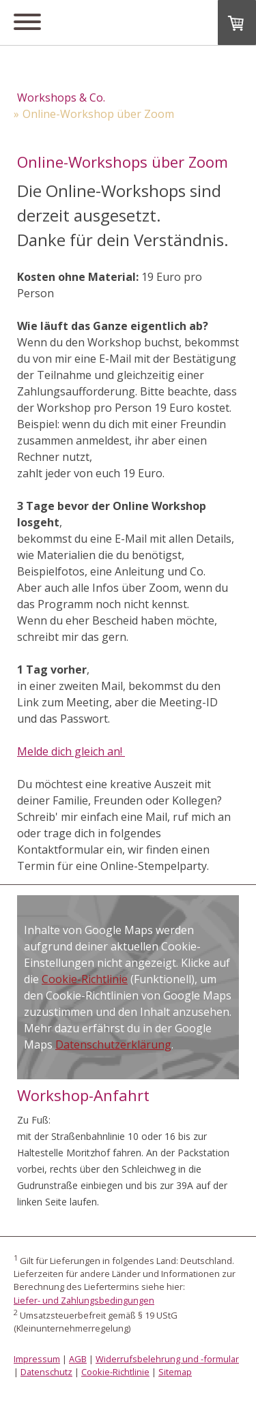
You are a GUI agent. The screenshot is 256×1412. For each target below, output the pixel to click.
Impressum (37, 1359)
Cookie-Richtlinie (85, 979)
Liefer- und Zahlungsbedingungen (84, 1300)
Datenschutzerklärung (113, 1044)
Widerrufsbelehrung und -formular (167, 1359)
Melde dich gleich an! (71, 751)
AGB (78, 1359)
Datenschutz (46, 1372)
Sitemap (175, 1372)
